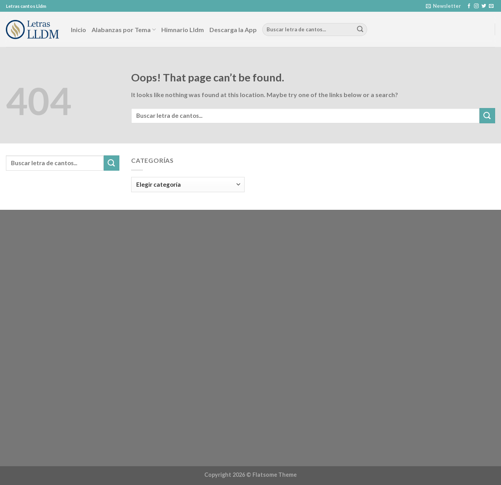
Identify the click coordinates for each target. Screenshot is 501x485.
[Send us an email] (491, 6)
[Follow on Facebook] (469, 6)
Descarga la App (233, 29)
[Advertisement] (62, 339)
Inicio (78, 29)
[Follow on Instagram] (476, 6)
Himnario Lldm (182, 29)
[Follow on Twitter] (483, 6)
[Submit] (360, 29)
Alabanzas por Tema (124, 29)
